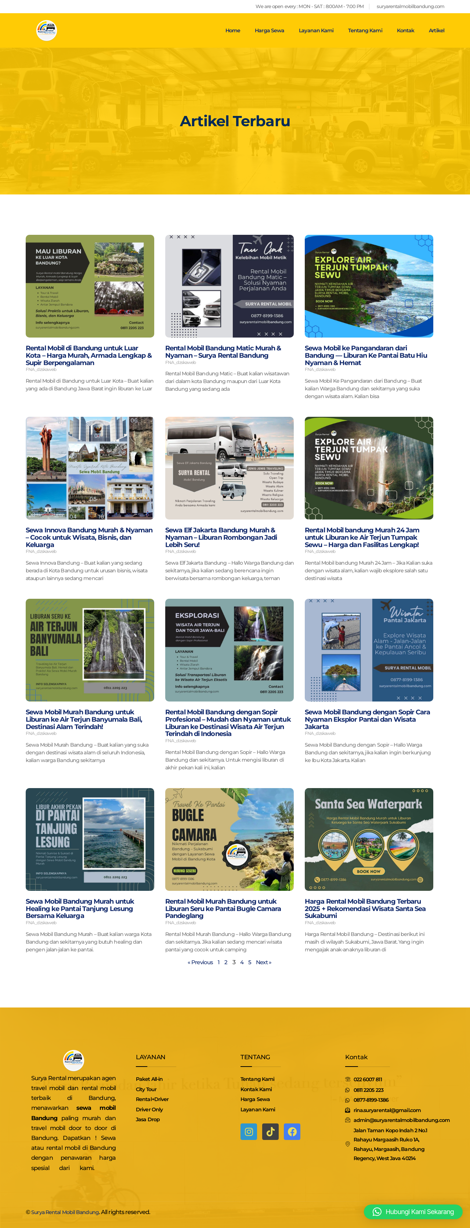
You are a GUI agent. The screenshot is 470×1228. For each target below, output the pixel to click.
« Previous (199, 962)
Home (232, 30)
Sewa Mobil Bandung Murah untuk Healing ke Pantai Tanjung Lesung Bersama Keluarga (80, 908)
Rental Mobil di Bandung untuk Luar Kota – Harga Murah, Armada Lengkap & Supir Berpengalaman (89, 355)
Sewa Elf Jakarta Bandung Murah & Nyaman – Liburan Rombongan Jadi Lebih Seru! (221, 537)
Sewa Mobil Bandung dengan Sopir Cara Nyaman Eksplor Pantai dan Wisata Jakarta (367, 719)
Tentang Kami (365, 30)
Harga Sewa (269, 30)
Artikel (436, 30)
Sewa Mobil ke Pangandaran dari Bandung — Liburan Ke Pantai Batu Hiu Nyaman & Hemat (366, 355)
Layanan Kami (316, 30)
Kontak (406, 30)
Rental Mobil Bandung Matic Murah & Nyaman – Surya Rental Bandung (223, 352)
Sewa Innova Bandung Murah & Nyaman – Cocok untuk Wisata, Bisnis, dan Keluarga (89, 537)
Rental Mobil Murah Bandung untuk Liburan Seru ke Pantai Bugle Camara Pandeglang (223, 908)
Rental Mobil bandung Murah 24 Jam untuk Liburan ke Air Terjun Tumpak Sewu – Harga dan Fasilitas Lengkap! (362, 537)
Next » (264, 962)
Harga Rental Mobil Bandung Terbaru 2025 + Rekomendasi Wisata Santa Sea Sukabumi (365, 908)
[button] (413, 1212)
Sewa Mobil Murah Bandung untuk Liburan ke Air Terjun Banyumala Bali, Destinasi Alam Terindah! (84, 719)
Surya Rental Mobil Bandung (70, 1212)
